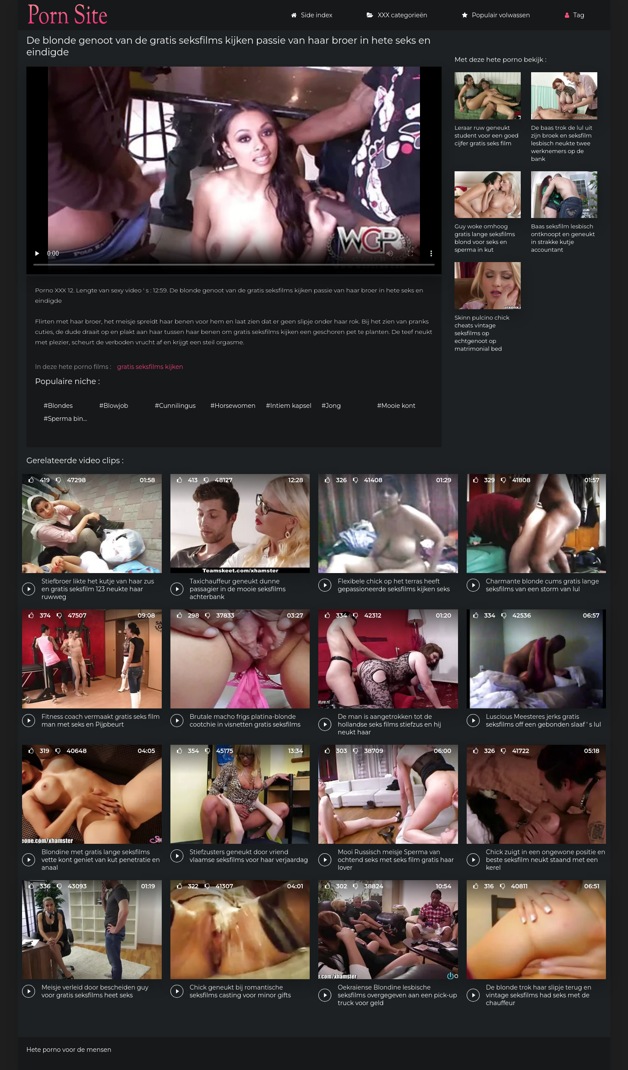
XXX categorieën (397, 15)
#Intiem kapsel (288, 406)
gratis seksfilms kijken (150, 367)
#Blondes (58, 406)
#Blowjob (113, 406)
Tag (574, 15)
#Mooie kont (396, 406)
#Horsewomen (233, 406)
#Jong (331, 406)
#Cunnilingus (175, 406)
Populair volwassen (496, 15)
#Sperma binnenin (69, 419)
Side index (311, 15)
